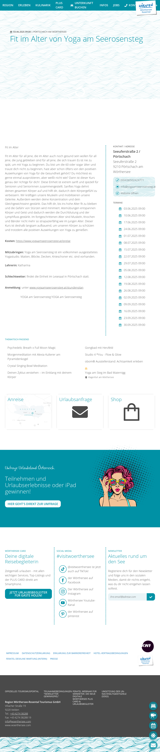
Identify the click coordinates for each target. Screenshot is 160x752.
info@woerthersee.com (18, 721)
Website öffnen (127, 193)
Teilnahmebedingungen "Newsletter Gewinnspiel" (56, 694)
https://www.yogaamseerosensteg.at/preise (43, 241)
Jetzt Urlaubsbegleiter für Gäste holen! (28, 593)
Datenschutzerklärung (36, 653)
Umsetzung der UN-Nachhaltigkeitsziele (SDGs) (114, 694)
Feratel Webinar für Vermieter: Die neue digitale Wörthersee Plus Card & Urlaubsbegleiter (85, 697)
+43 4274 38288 (19, 713)
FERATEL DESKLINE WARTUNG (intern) (26, 658)
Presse (54, 658)
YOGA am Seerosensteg (35, 297)
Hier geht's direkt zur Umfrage (33, 504)
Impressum (12, 653)
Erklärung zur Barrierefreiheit (72, 653)
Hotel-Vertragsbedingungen (111, 653)
